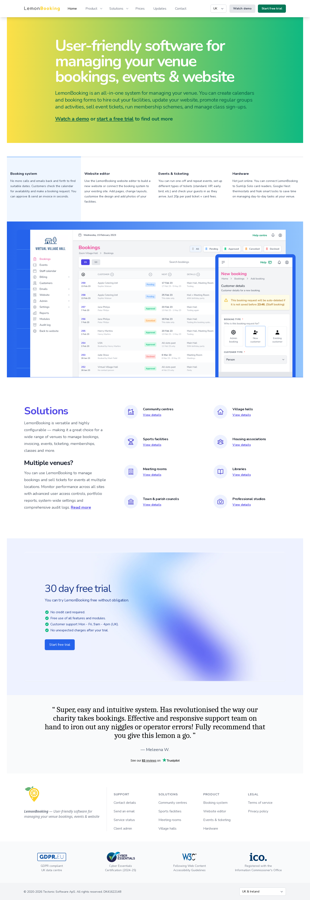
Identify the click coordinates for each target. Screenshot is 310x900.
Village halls (167, 828)
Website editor (214, 811)
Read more (81, 507)
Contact (180, 8)
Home (72, 8)
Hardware (240, 174)
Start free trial (59, 644)
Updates (159, 8)
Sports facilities (169, 811)
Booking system (215, 802)
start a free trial (115, 118)
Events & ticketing (217, 820)
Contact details (125, 802)
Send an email (124, 811)
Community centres (172, 802)
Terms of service (260, 802)
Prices (140, 8)
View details (152, 415)
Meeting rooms (169, 820)
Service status (124, 820)
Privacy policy (258, 811)
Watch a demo (72, 118)
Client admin (123, 828)
